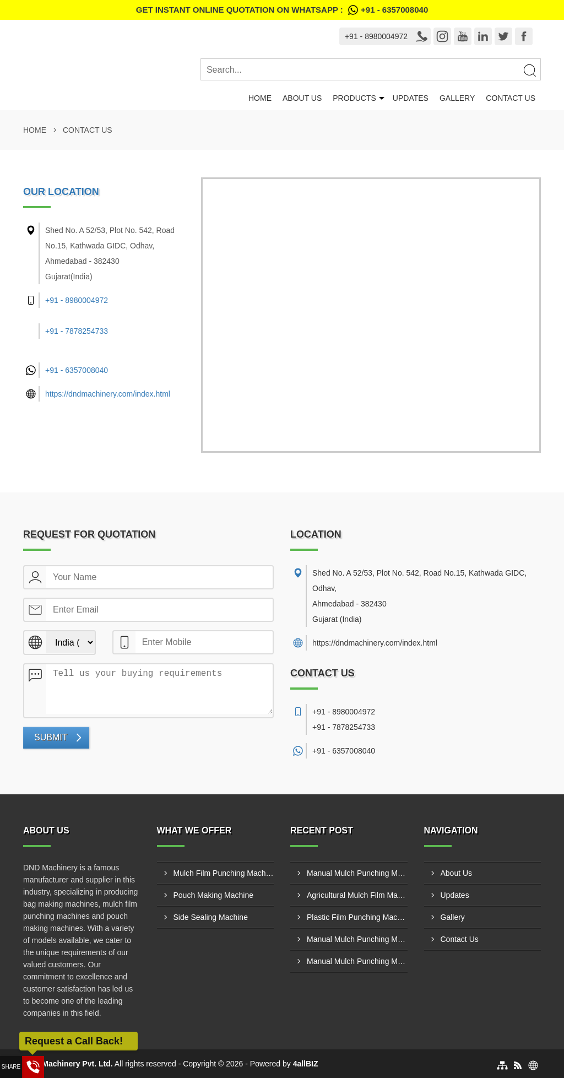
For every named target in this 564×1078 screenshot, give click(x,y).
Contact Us (510, 98)
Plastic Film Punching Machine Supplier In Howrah (357, 917)
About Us (302, 98)
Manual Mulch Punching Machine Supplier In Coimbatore (357, 873)
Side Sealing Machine (210, 917)
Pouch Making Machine (213, 895)
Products (354, 98)
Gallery (457, 98)
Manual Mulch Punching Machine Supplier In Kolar (357, 939)
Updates (411, 98)
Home (260, 98)
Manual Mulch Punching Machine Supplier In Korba (357, 961)
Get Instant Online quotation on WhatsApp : (282, 10)
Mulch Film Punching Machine (223, 873)
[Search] (529, 70)
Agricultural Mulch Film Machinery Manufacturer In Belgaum (357, 895)
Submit (50, 737)
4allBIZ (305, 1063)
